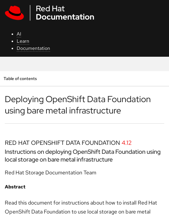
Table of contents (20, 78)
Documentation (33, 48)
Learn (23, 41)
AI (19, 34)
